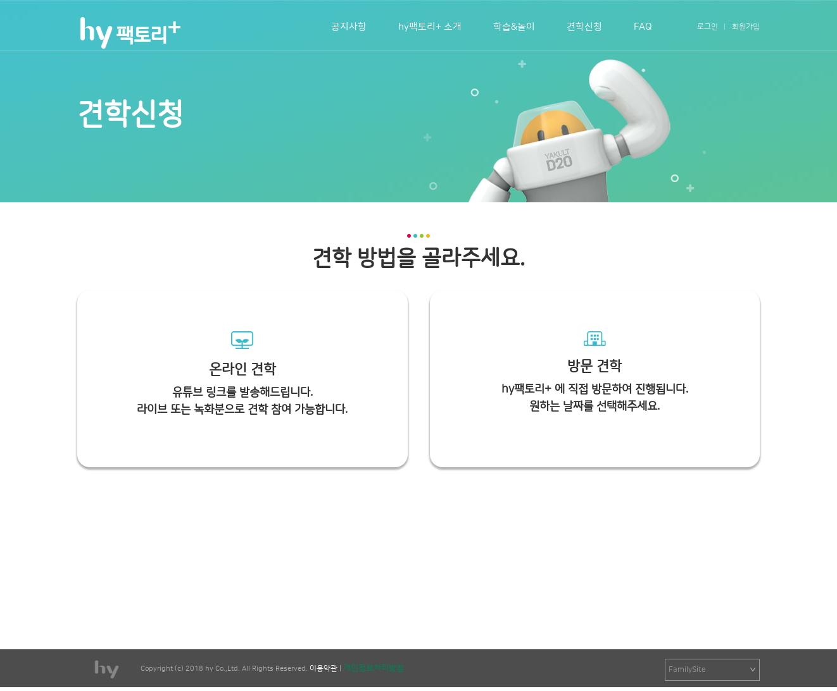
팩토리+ (129, 32)
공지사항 (349, 26)
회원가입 (746, 27)
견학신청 (584, 26)
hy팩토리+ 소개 (430, 26)
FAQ (643, 26)
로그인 (707, 27)
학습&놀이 (514, 26)
